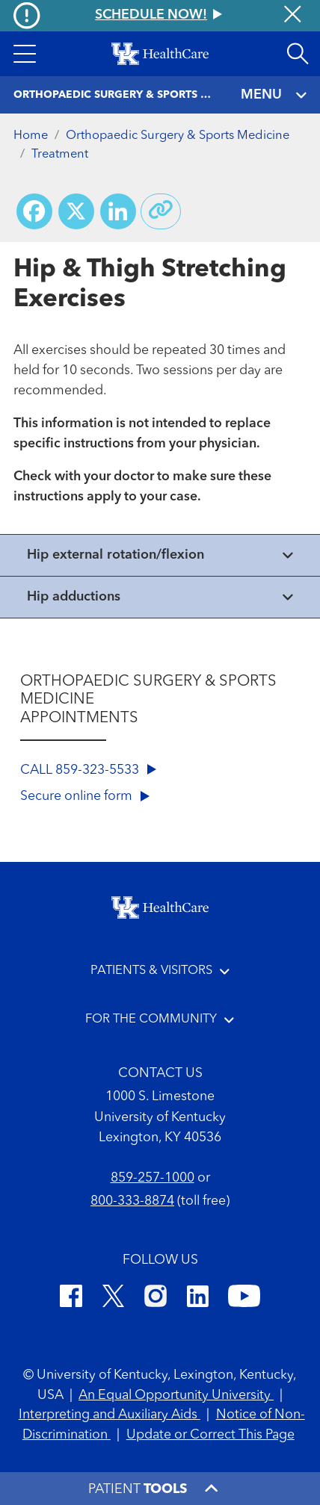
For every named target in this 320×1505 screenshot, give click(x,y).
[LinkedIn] (198, 1299)
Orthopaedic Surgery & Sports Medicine (177, 136)
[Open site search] (297, 53)
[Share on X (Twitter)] (76, 211)
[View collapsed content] (160, 555)
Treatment (59, 155)
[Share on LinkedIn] (118, 211)
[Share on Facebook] (34, 211)
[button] (24, 53)
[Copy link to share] (161, 211)
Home (30, 136)
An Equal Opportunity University (176, 1395)
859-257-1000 (152, 1178)
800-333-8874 (132, 1201)
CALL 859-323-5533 (88, 770)
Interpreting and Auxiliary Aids (109, 1415)
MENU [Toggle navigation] (274, 95)
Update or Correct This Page (210, 1435)
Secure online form (85, 796)
